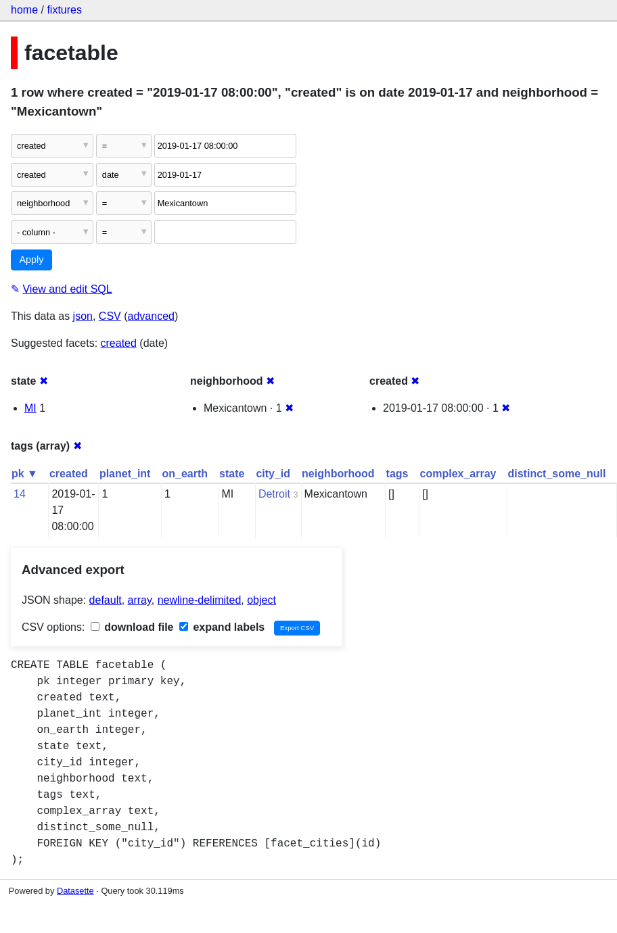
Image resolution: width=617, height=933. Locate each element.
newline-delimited (200, 600)
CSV (110, 316)
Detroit (274, 494)
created (119, 343)
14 (20, 494)
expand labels (222, 627)
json (83, 316)
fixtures (64, 10)
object (261, 600)
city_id (273, 473)
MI (30, 408)
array (140, 600)
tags (397, 473)
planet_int (125, 473)
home (24, 10)
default (105, 600)
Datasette (75, 891)
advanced (151, 316)
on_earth (185, 473)
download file (132, 627)
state (231, 473)
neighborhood (338, 473)
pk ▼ (25, 473)
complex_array (458, 473)
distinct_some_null (556, 473)
